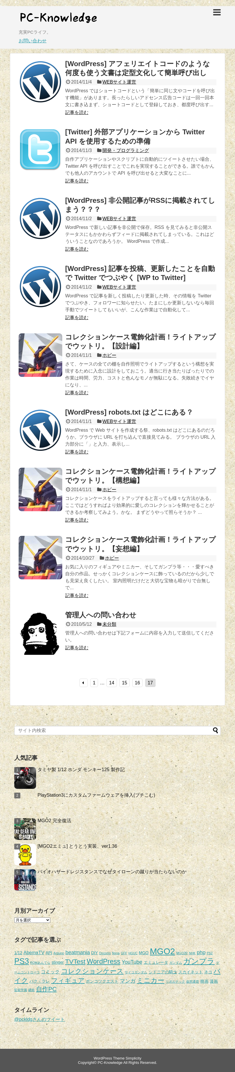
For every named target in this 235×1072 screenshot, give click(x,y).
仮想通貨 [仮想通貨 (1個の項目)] (192, 981)
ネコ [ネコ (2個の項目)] (208, 972)
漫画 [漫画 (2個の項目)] (214, 981)
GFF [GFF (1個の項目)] (124, 953)
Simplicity (133, 1058)
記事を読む (76, 112)
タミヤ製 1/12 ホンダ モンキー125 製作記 (81, 769)
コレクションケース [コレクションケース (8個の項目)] (92, 971)
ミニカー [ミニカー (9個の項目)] (150, 980)
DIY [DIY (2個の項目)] (94, 952)
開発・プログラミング (125, 150)
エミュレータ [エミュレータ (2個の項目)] (156, 962)
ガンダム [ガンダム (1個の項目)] (175, 962)
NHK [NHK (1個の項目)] (192, 953)
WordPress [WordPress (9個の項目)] (103, 961)
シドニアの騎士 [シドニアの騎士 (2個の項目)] (163, 972)
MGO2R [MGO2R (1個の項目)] (182, 953)
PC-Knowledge (110, 1062)
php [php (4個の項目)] (201, 952)
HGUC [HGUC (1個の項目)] (133, 953)
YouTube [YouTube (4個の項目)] (132, 962)
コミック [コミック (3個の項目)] (50, 971)
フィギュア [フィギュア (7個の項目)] (68, 980)
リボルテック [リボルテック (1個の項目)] (175, 981)
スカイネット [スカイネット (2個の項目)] (190, 972)
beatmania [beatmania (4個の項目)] (77, 952)
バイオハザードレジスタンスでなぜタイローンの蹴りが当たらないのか (112, 871)
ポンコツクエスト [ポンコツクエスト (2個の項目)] (102, 981)
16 (137, 682)
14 (111, 682)
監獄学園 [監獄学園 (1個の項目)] (20, 990)
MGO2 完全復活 (54, 820)
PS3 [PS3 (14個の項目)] (21, 961)
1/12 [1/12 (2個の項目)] (18, 952)
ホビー (109, 355)
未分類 (109, 624)
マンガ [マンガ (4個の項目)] (128, 981)
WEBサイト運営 (119, 81)
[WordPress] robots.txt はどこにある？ (129, 412)
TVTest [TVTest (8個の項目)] (75, 961)
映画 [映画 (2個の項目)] (204, 981)
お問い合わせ (33, 40)
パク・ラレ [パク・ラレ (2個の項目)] (39, 981)
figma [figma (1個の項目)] (116, 953)
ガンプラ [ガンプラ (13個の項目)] (199, 961)
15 (124, 682)
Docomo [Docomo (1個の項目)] (105, 953)
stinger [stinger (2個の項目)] (57, 962)
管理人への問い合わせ (100, 615)
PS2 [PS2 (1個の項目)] (210, 953)
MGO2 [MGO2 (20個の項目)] (162, 951)
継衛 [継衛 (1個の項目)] (31, 990)
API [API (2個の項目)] (49, 952)
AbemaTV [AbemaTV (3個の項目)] (34, 952)
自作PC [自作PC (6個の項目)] (46, 989)
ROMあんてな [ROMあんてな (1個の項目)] (40, 962)
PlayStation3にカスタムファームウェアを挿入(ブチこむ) (96, 795)
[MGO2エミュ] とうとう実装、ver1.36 (77, 846)
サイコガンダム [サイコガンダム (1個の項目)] (136, 972)
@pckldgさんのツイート (39, 1019)
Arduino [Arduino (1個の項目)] (59, 953)
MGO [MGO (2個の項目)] (143, 952)
